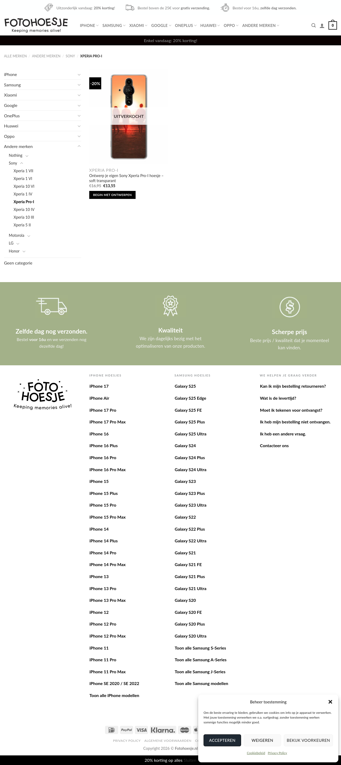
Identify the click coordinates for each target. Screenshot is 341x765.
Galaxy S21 (185, 552)
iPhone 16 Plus (104, 445)
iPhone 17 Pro (103, 409)
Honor (14, 251)
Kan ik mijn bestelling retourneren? (293, 385)
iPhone (89, 25)
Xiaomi (138, 25)
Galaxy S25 (185, 385)
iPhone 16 (99, 433)
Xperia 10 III (24, 217)
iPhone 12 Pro (103, 623)
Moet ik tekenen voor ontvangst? (291, 409)
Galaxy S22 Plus (190, 528)
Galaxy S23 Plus (190, 493)
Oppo (231, 25)
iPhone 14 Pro (103, 552)
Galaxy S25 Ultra (190, 433)
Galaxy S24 (185, 445)
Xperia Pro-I (24, 201)
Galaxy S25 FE (188, 409)
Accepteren (222, 740)
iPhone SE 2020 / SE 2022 (114, 683)
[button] (330, 701)
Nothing (15, 155)
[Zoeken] (313, 25)
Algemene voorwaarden (168, 741)
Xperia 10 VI (24, 186)
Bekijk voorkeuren (308, 740)
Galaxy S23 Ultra (190, 504)
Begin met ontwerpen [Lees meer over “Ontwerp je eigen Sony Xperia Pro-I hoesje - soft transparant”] (112, 195)
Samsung (113, 25)
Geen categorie (18, 262)
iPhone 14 (99, 528)
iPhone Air (99, 397)
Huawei (210, 25)
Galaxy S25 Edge (190, 397)
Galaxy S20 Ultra (190, 635)
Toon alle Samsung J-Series (200, 671)
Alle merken (15, 56)
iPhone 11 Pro (103, 659)
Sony (70, 56)
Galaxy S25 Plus (190, 421)
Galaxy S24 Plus (190, 457)
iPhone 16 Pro (103, 457)
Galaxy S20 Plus (190, 623)
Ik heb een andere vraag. (283, 433)
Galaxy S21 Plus (190, 576)
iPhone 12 (99, 612)
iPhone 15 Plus (104, 493)
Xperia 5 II (22, 225)
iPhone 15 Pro (103, 504)
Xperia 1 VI (23, 178)
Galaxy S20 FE (188, 612)
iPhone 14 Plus (104, 540)
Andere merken (260, 25)
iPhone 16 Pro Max (108, 469)
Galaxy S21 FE (188, 564)
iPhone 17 (99, 385)
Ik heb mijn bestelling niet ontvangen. (295, 421)
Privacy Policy (277, 753)
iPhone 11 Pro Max (108, 671)
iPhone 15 (99, 481)
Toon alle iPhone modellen (114, 695)
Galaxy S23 (185, 481)
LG (11, 243)
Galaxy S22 (185, 516)
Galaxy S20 (185, 600)
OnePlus (186, 25)
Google (161, 25)
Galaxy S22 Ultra (190, 540)
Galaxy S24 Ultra (190, 469)
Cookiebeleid (256, 753)
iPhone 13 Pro (103, 588)
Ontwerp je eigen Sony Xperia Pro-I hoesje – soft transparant (126, 178)
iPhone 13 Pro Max (108, 600)
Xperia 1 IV (23, 194)
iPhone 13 (99, 576)
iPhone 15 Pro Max (108, 516)
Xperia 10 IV (24, 209)
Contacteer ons (274, 445)
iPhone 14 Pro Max (108, 564)
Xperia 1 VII (23, 171)
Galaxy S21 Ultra (190, 588)
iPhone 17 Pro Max (108, 421)
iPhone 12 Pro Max (108, 635)
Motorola (16, 235)
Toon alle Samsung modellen (201, 683)
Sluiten (190, 760)
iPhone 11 (99, 647)
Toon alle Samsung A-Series (201, 659)
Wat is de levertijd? (278, 397)
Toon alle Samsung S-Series (200, 647)
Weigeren (262, 740)
